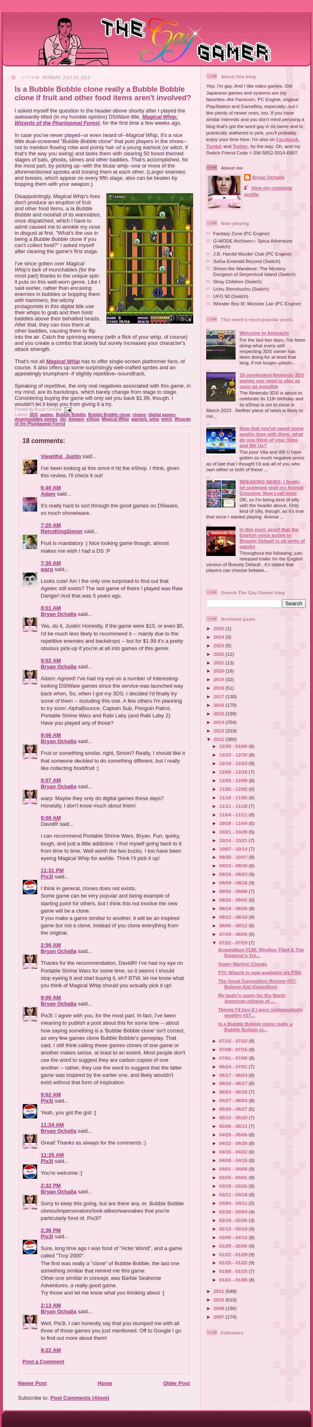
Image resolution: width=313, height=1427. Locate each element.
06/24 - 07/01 (234, 1066)
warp (47, 569)
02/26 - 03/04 (234, 1211)
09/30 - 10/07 (234, 857)
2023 (219, 645)
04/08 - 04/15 (234, 1160)
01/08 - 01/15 (234, 1271)
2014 (219, 722)
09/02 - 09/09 (234, 891)
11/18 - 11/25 (234, 797)
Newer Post (32, 1383)
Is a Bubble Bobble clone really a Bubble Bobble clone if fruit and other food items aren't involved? (103, 93)
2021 (219, 662)
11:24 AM (52, 1125)
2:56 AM (51, 945)
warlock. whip (145, 419)
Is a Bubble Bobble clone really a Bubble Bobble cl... (255, 1026)
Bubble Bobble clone (109, 414)
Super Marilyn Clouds (242, 963)
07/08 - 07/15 (234, 1049)
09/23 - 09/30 (234, 865)
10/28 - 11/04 (234, 823)
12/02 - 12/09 (234, 780)
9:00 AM (51, 998)
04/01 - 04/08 (234, 1168)
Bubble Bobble (71, 414)
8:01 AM (51, 608)
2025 (219, 628)
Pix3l (47, 876)
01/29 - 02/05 (234, 1245)
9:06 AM (51, 735)
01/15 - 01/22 (234, 1262)
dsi (63, 419)
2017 (219, 696)
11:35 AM (52, 1155)
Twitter (240, 146)
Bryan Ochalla (58, 614)
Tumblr (214, 146)
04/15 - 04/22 (234, 1151)
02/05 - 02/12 (234, 1237)
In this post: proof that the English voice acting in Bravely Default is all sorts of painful (272, 538)
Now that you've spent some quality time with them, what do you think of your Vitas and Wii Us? (272, 437)
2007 (219, 1316)
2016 (219, 705)
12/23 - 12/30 (234, 754)
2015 (219, 713)
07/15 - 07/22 (234, 1040)
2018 (219, 687)
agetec (46, 414)
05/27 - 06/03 (234, 1100)
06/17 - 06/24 (234, 1075)
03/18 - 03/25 (234, 1186)
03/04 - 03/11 (234, 1203)
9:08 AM (51, 818)
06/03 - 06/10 (234, 1091)
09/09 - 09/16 (234, 882)
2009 (219, 1308)
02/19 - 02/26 (234, 1220)
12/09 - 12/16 (234, 771)
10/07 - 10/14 (234, 848)
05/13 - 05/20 (234, 1117)
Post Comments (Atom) (80, 1398)
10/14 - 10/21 (234, 840)
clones (139, 414)
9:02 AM (51, 660)
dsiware (76, 419)
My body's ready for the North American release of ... (251, 998)
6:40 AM (51, 488)
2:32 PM (51, 1185)
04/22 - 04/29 (234, 1143)
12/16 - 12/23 (234, 763)
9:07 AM (51, 780)
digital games (161, 414)
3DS (33, 414)
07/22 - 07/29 (234, 942)
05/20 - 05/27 (234, 1109)
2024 (219, 637)
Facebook (287, 139)
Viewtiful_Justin (61, 456)
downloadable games (36, 419)
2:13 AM (51, 1305)
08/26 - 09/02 (234, 899)
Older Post (176, 1383)
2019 (219, 679)
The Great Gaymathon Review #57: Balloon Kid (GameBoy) (257, 983)
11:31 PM (52, 870)
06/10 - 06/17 (234, 1083)
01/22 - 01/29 (234, 1254)
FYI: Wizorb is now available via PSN (259, 972)
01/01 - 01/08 (234, 1279)
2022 (219, 654)
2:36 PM (51, 1230)
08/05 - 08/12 (234, 925)
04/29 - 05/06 (234, 1134)
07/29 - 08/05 (234, 934)
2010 (219, 1299)
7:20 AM (51, 525)
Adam (48, 494)
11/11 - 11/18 (234, 806)
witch (166, 419)
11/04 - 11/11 (234, 814)
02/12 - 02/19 (234, 1228)
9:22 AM (51, 1350)
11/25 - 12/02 (234, 789)
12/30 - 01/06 (234, 746)
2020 (219, 670)
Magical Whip (63, 361)
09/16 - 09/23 (234, 874)
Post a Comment (43, 1362)
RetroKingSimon (62, 531)
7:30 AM (51, 563)
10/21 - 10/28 (234, 831)
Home (104, 1383)
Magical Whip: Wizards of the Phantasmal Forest (96, 120)
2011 (219, 1291)
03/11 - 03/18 (234, 1194)
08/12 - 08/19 (234, 917)
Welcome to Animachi (264, 332)
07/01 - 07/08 (234, 1058)
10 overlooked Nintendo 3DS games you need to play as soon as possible (272, 380)
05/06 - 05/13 (234, 1126)
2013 (219, 730)
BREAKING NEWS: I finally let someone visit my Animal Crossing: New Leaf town (272, 487)
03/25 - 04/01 (234, 1177)
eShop (92, 419)
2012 (219, 739)
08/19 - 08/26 (234, 908)
